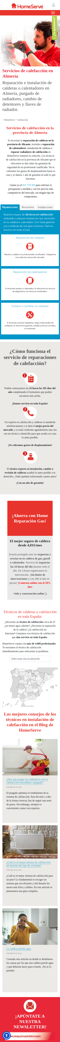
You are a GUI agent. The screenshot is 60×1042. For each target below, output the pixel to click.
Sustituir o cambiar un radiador (30, 306)
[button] (6, 1035)
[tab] (10, 207)
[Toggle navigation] (53, 13)
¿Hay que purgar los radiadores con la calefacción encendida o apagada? (27, 781)
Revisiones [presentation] (28, 207)
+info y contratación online (30, 593)
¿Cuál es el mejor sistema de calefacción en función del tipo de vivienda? (28, 864)
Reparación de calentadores (30, 272)
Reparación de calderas (30, 237)
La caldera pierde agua (18, 948)
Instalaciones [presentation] (45, 207)
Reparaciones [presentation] (10, 207)
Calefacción (22, 120)
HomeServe (9, 120)
